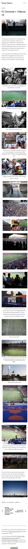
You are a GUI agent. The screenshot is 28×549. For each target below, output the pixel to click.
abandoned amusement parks (10, 538)
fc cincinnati (10, 502)
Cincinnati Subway (6, 540)
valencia (17, 502)
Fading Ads (15, 540)
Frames (4, 502)
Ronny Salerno (7, 3)
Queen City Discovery (14, 531)
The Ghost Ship (20, 536)
